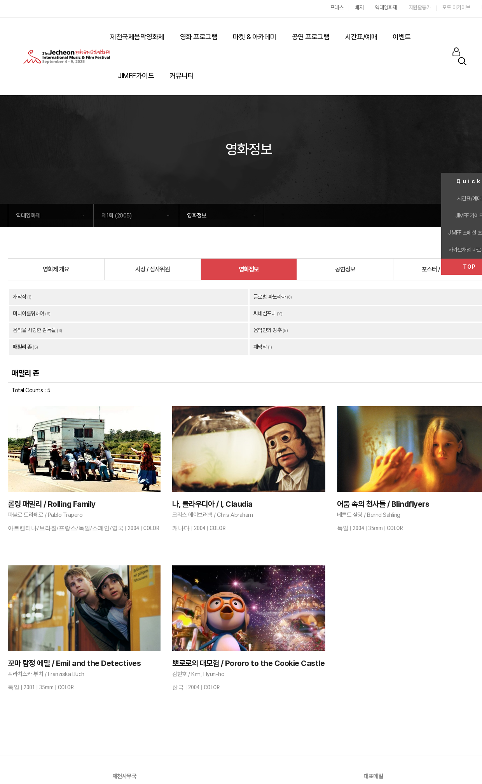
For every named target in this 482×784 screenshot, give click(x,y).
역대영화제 (28, 215)
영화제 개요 (56, 269)
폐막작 (260, 347)
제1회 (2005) (116, 215)
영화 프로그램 (199, 37)
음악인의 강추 (267, 330)
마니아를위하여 (28, 313)
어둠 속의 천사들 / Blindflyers (383, 504)
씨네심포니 (264, 313)
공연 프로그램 (311, 37)
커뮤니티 (181, 75)
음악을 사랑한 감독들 (34, 330)
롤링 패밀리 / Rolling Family (52, 504)
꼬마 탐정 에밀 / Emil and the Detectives (74, 663)
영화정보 (196, 215)
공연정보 (345, 269)
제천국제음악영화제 (137, 37)
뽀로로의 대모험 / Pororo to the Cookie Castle (248, 663)
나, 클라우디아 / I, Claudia (212, 504)
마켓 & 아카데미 (254, 37)
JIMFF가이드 (136, 75)
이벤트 (402, 37)
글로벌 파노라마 (269, 297)
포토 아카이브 (456, 7)
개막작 (19, 297)
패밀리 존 (22, 347)
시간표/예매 (361, 37)
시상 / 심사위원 (152, 269)
